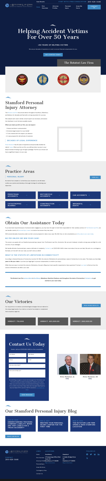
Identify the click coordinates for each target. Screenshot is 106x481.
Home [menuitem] (38, 7)
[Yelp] (87, 458)
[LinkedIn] (98, 454)
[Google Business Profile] (95, 454)
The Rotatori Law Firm (92, 228)
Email (28, 359)
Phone (10, 359)
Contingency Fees (41, 470)
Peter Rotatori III (8, 144)
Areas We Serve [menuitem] (79, 7)
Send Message (26, 395)
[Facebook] (87, 454)
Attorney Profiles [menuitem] (55, 7)
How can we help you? (14, 370)
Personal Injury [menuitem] (68, 7)
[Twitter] (91, 454)
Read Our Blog (13, 436)
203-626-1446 (94, 2)
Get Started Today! (53, 54)
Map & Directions (50, 463)
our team (83, 265)
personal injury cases (24, 230)
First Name (11, 354)
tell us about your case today (85, 234)
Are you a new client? (14, 365)
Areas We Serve (40, 467)
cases (10, 147)
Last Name (30, 354)
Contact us (48, 248)
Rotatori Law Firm (12, 112)
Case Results (40, 2)
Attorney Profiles (41, 461)
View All (94, 177)
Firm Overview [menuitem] (45, 7)
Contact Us (94, 7)
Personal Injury (40, 464)
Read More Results (91, 305)
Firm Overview (40, 457)
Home (37, 454)
